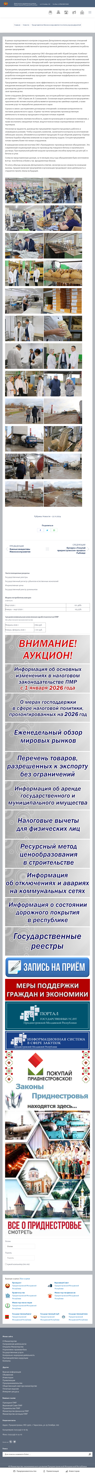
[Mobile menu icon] (89, 12)
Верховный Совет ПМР (12, 1406)
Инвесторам (8, 1378)
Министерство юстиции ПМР (15, 1414)
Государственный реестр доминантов (21, 589)
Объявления (8, 1375)
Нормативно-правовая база (15, 1350)
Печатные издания (11, 1389)
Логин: (8, 1241)
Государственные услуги (13, 1352)
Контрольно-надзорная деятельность (19, 1355)
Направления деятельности (14, 1344)
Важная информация (12, 1372)
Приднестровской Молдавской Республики (25, 4)
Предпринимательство (12, 1383)
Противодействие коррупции (15, 1358)
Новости (46, 516)
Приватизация (9, 1380)
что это (26, 1264)
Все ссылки (25, 1279)
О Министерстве (10, 1341)
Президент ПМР (10, 1403)
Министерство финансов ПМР (16, 1411)
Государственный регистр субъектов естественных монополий (31, 581)
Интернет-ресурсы (11, 1392)
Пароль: (8, 1253)
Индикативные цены (14, 585)
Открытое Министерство (13, 1347)
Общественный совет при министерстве (20, 1386)
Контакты (6, 1361)
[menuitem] (50, 12)
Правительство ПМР (11, 1408)
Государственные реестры (16, 577)
